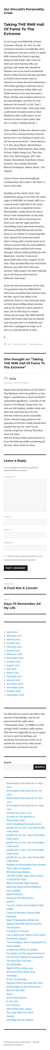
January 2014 (13, 650)
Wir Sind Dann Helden (18, 872)
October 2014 (13, 643)
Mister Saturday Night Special (22, 883)
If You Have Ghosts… (17, 997)
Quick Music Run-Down (19, 1008)
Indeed (10, 901)
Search (7, 762)
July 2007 (11, 669)
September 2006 (15, 695)
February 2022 (14, 635)
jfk (9, 344)
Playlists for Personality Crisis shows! (26, 864)
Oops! (10, 994)
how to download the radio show (24, 824)
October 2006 (14, 691)
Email (8, 530)
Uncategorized (35, 344)
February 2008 (14, 654)
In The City (12, 1001)
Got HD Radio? (14, 964)
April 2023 (12, 632)
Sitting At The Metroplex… (21, 898)
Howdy (10, 1016)
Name (8, 517)
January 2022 (14, 639)
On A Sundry (13, 1005)
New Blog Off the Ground (20, 1020)
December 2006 (15, 683)
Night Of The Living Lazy (20, 968)
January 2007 (13, 680)
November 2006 (15, 687)
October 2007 (14, 661)
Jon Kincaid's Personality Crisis (17, 1042)
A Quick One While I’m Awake (22, 949)
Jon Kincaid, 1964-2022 (19, 813)
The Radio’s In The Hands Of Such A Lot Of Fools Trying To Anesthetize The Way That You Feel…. (26, 957)
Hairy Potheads (15, 894)
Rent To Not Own (16, 990)
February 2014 (14, 646)
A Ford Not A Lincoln (18, 931)
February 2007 (14, 676)
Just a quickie (14, 890)
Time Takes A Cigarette (19, 868)
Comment (10, 477)
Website (8, 543)
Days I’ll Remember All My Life (23, 920)
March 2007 (13, 672)
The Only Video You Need (20, 1012)
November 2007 (15, 658)
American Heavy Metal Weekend (24, 886)
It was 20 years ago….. (18, 979)
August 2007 (13, 665)
